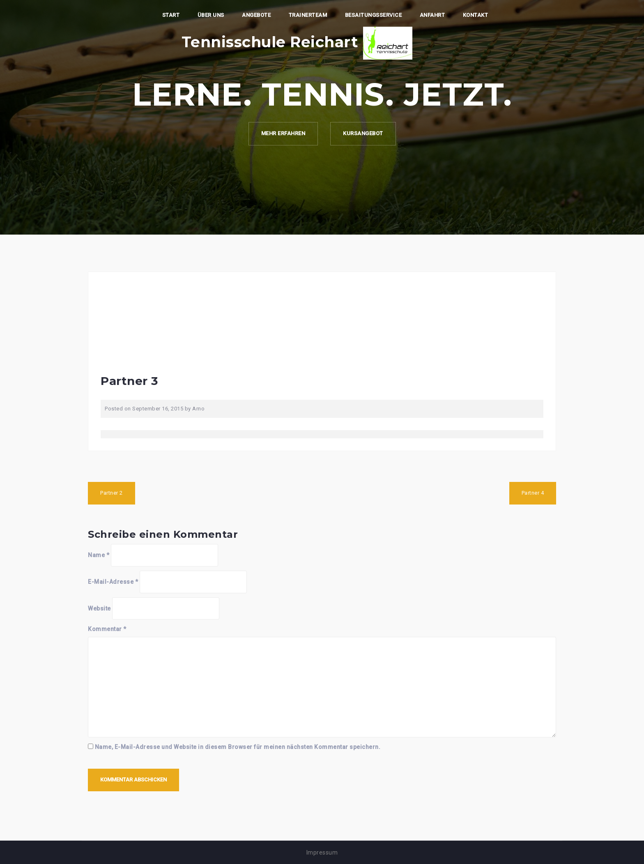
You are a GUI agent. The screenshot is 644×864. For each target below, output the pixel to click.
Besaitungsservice (373, 15)
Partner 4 (533, 493)
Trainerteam (308, 15)
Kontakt (475, 15)
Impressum (322, 852)
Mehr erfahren (283, 133)
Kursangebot (363, 133)
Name (98, 555)
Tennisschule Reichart (270, 42)
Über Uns (211, 15)
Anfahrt (432, 15)
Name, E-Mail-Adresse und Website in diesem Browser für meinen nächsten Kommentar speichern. (238, 747)
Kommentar (107, 629)
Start (171, 15)
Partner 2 (111, 493)
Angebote (256, 15)
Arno (198, 409)
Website (99, 608)
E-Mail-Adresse (113, 581)
